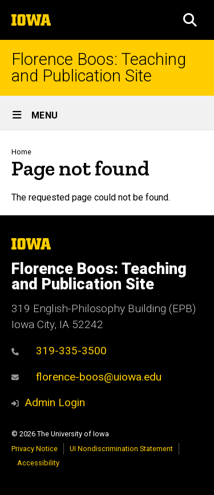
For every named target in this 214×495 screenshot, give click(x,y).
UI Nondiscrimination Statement (121, 448)
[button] (190, 20)
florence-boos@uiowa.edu (86, 376)
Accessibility (38, 463)
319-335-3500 (59, 350)
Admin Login (55, 402)
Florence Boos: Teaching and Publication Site (98, 67)
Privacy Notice (34, 448)
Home (21, 152)
